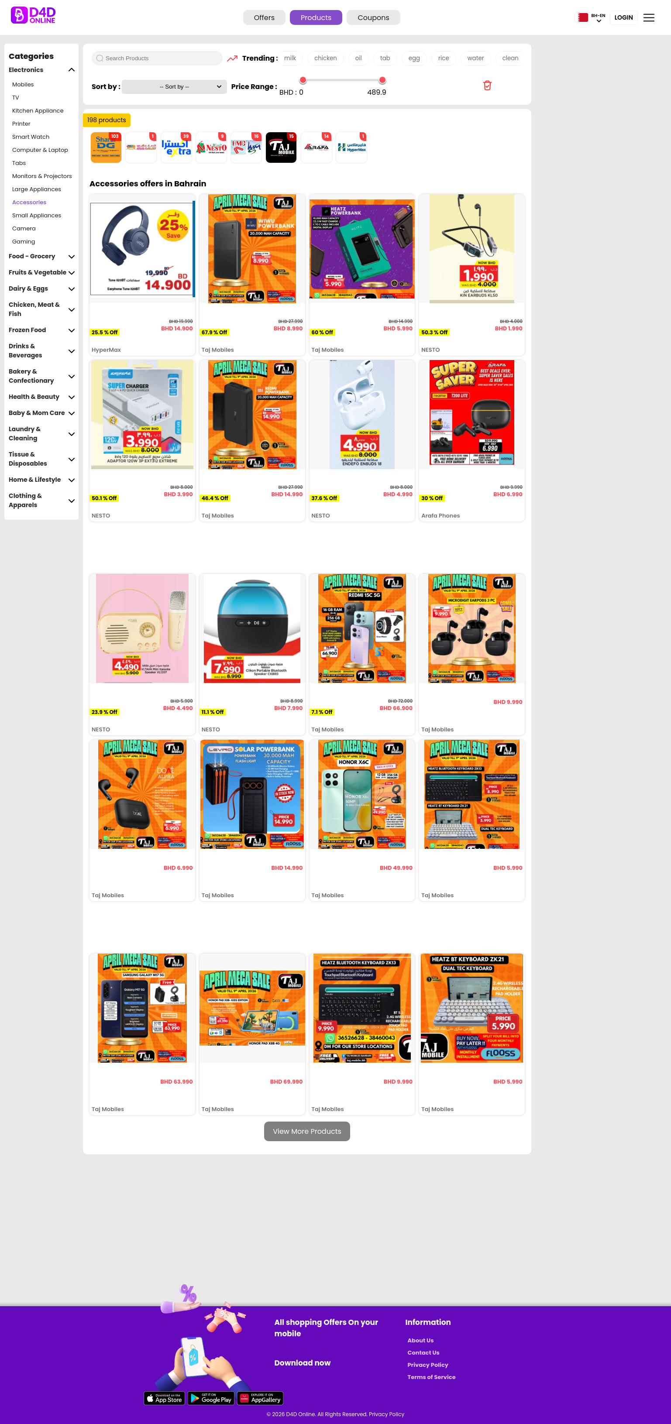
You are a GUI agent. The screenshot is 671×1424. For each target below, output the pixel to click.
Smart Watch (30, 137)
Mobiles (23, 84)
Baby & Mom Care (42, 413)
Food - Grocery (42, 256)
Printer (21, 124)
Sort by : (107, 87)
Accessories (29, 202)
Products (316, 18)
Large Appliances (36, 189)
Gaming (23, 241)
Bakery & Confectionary (42, 376)
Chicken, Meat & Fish (42, 309)
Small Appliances (36, 215)
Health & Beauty (42, 396)
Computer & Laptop (40, 150)
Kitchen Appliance (38, 110)
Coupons (373, 18)
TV (15, 97)
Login (624, 17)
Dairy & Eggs (42, 288)
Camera (24, 228)
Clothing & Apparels (42, 500)
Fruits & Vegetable (42, 272)
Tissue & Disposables (42, 459)
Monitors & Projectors (42, 176)
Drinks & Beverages (42, 351)
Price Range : (254, 87)
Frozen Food (42, 330)
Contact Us (424, 1353)
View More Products (307, 1131)
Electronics (42, 70)
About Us (421, 1340)
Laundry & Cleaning (42, 434)
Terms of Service (432, 1377)
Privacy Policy (428, 1365)
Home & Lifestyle (42, 479)
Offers (264, 18)
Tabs (19, 163)
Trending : (257, 58)
